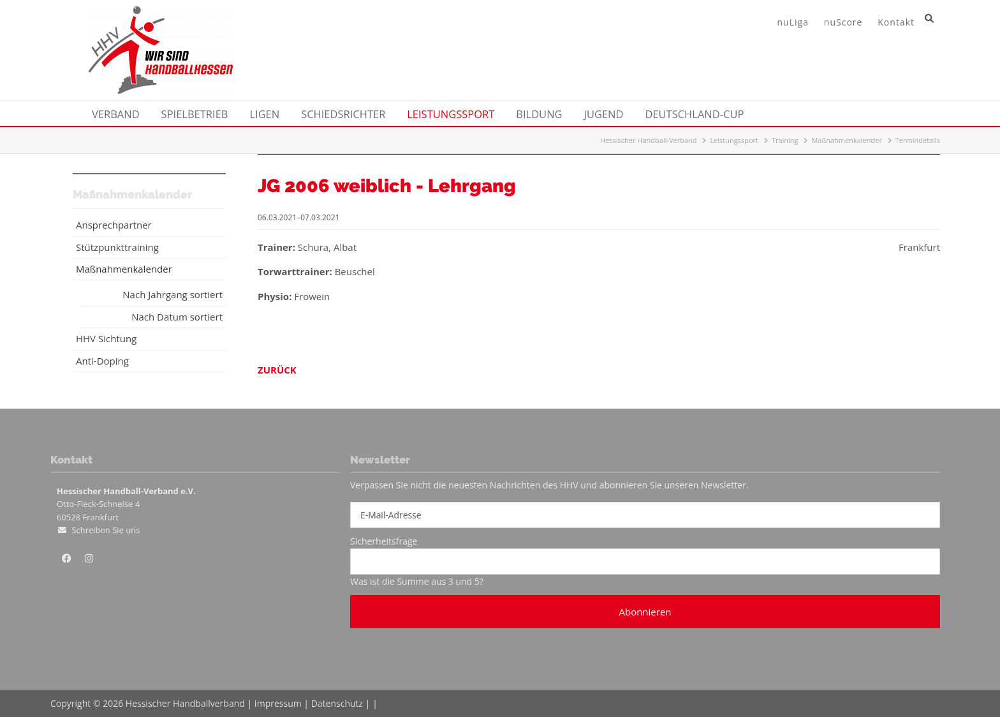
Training (785, 140)
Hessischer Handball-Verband (648, 140)
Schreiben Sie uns (105, 530)
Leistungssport (734, 140)
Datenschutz (337, 703)
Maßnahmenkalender (846, 140)
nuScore (843, 22)
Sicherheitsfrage (383, 541)
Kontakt (896, 22)
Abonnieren (645, 611)
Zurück (277, 369)
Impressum (278, 703)
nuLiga (793, 22)
